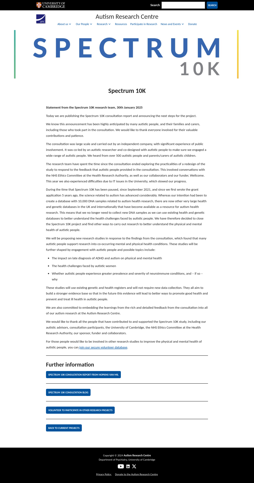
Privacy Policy (104, 474)
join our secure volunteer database (103, 347)
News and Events (173, 24)
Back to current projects (64, 428)
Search (155, 5)
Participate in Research (143, 24)
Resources (121, 24)
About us (65, 24)
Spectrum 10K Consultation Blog (68, 392)
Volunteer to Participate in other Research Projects (80, 410)
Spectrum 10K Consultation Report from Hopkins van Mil (83, 374)
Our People (84, 24)
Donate (192, 24)
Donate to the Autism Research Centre (136, 474)
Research (104, 24)
